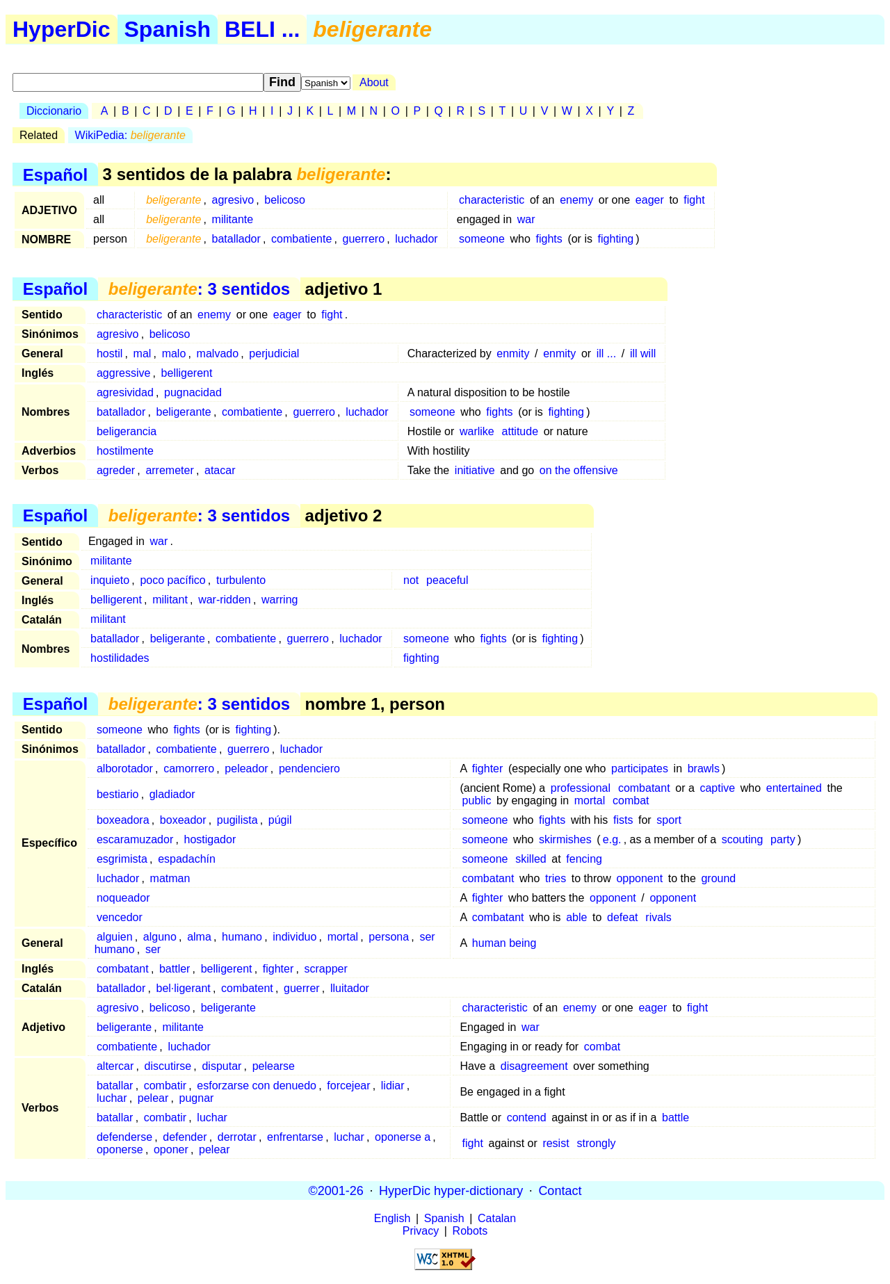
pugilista (237, 820)
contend (527, 1117)
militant (170, 600)
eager (650, 200)
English (392, 1218)
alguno (160, 937)
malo (174, 353)
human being (504, 943)
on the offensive (579, 470)
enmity (512, 353)
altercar (115, 1066)
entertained (794, 788)
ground (718, 878)
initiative (475, 470)
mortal (589, 800)
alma (199, 937)
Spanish (167, 29)
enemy (576, 200)
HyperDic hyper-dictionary (451, 1190)
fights (549, 239)
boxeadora (123, 820)
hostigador (210, 839)
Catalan (497, 1218)
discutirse (168, 1066)
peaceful (447, 580)
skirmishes (565, 839)
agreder (116, 470)
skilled (530, 859)
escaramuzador (135, 839)
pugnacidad (193, 392)
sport (668, 820)
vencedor (120, 917)
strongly (595, 1143)
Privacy (421, 1231)
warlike (477, 431)
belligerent (187, 373)
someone (482, 239)
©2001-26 (336, 1190)
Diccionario (53, 111)
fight (693, 200)
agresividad (125, 392)
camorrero (188, 768)
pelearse (273, 1066)
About (374, 82)
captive (717, 788)
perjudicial (274, 353)
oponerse (120, 1149)
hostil (109, 353)
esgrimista (122, 859)
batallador (236, 239)
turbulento (241, 580)
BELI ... (262, 29)
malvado (217, 353)
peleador (246, 768)
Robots (470, 1231)
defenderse (124, 1137)
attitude (520, 431)
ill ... (606, 353)
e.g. (612, 839)
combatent (247, 988)
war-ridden (224, 600)
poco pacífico (172, 580)
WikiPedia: (130, 135)
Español (55, 174)
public (477, 800)
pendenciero (309, 768)
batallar (115, 1085)
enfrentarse (295, 1137)
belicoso (284, 200)
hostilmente (125, 451)
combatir (165, 1085)
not (411, 580)
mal (143, 353)
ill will (643, 353)
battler (174, 969)
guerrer (302, 988)
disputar (221, 1066)
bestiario (117, 794)
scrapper (326, 969)
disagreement (534, 1066)
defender (185, 1137)
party (782, 839)
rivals (658, 917)
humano (242, 937)
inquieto (109, 580)
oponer (171, 1149)
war (526, 219)
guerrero (364, 239)
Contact (559, 1190)
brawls (704, 768)
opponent (639, 878)
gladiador (172, 794)
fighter (487, 768)
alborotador (125, 768)
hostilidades (119, 658)
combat (631, 800)
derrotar (237, 1137)
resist (555, 1143)
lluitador (349, 988)
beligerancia (126, 431)
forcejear (348, 1085)
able (576, 917)
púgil (280, 820)
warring (279, 600)
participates (639, 768)
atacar (219, 470)
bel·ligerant (183, 988)
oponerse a (402, 1137)
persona (389, 937)
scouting (742, 839)
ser (153, 949)
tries (555, 878)
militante (233, 219)
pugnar (196, 1098)
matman (170, 878)
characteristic (491, 200)
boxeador (183, 820)
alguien (115, 937)
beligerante (183, 412)
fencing (584, 859)
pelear (153, 1098)
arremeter (169, 470)
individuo (294, 937)
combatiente (301, 239)
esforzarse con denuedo (256, 1085)
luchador (416, 239)
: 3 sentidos (199, 288)
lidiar (393, 1085)
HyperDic (62, 29)
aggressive (123, 373)
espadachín (187, 859)
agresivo (233, 200)
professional (580, 788)
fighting (616, 239)
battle (675, 1117)
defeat (622, 917)
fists (623, 820)
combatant (644, 788)
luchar (112, 1098)
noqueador (123, 898)
